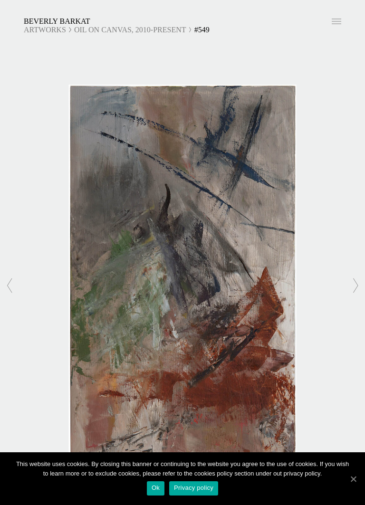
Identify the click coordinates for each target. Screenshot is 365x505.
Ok (156, 487)
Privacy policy (193, 487)
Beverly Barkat (57, 21)
